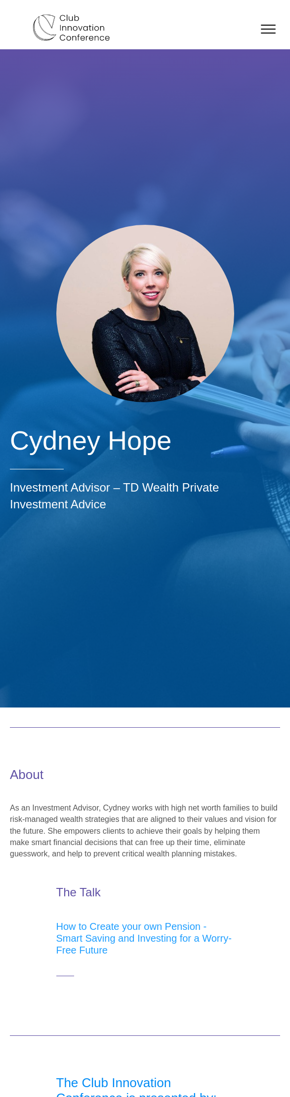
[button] (268, 29)
